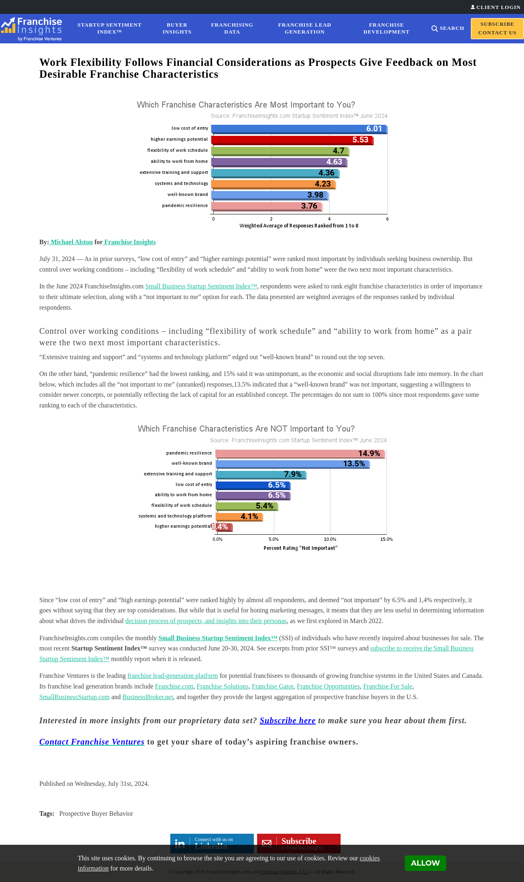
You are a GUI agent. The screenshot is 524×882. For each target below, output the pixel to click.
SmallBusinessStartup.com (74, 696)
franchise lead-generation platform (172, 675)
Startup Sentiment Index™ (110, 28)
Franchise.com (174, 686)
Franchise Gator (273, 686)
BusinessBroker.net (147, 696)
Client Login (499, 7)
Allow (425, 863)
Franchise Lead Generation (305, 28)
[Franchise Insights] (34, 29)
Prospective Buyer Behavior (96, 813)
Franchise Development (387, 28)
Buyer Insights (177, 28)
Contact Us (497, 32)
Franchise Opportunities (328, 686)
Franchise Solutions (222, 686)
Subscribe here (288, 720)
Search (452, 28)
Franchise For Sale (387, 686)
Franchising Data (232, 28)
